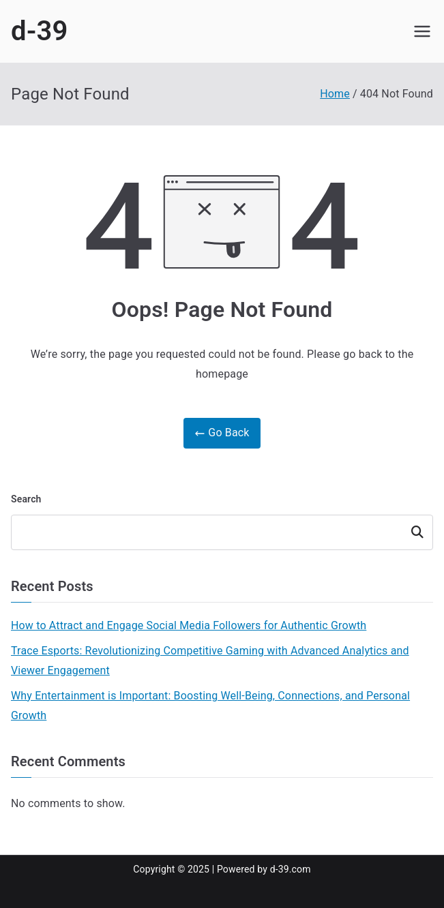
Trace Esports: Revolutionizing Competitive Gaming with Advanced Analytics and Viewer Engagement (210, 660)
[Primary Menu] (422, 31)
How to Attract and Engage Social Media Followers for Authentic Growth (188, 625)
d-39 (39, 31)
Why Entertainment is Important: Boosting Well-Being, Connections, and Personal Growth (210, 705)
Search (26, 499)
